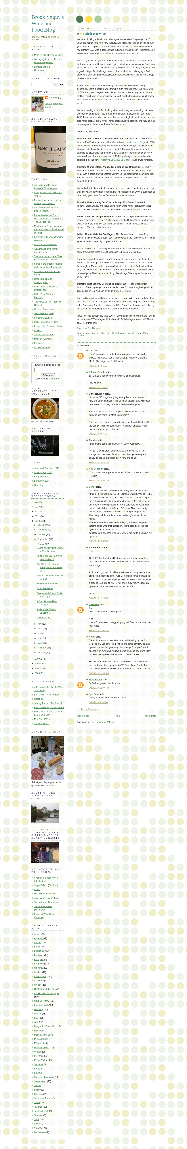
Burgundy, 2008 (42, 476)
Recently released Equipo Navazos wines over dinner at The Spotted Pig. (48, 218)
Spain (37, 1102)
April (40, 638)
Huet (114, 333)
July (39, 624)
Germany (38, 1009)
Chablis (38, 330)
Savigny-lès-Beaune (44, 334)
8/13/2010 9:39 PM (98, 541)
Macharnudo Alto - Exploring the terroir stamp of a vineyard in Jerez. (49, 229)
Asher (92, 636)
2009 (37, 659)
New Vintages (44, 617)
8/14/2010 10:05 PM (99, 630)
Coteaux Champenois (45, 309)
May (39, 633)
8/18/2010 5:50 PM (98, 702)
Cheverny (39, 980)
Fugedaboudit (91, 333)
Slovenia (38, 1094)
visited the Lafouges (137, 142)
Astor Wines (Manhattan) (46, 898)
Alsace (37, 934)
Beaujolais (39, 951)
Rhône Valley (40, 1060)
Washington (40, 1132)
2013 (37, 506)
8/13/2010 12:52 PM (99, 480)
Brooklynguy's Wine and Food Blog (47, 23)
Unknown (94, 604)
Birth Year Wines (95, 33)
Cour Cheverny (41, 1001)
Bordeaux (39, 955)
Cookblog (38, 699)
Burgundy (39, 963)
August (41, 544)
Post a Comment (89, 709)
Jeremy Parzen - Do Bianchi (48, 703)
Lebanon (38, 1030)
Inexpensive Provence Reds (48, 326)
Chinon (37, 985)
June (40, 628)
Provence (38, 1056)
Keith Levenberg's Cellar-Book (49, 707)
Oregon (38, 1052)
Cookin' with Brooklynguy (46, 993)
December (42, 525)
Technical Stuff (41, 1111)
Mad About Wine (42, 719)
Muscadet (39, 1039)
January (41, 652)
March (40, 643)
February (42, 647)
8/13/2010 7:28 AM (98, 387)
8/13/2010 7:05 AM (98, 366)
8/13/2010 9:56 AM (98, 434)
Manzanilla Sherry (43, 339)
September (43, 539)
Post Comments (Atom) (102, 722)
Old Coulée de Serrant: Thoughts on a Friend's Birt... (49, 567)
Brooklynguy (55, 97)
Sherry (37, 1090)
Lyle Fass (94, 694)
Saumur (38, 1073)
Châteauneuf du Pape (45, 989)
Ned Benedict (96, 469)
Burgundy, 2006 (42, 481)
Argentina (39, 938)
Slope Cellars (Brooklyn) (46, 885)
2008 (37, 663)
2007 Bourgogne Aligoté (46, 322)
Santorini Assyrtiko (43, 318)
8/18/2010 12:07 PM (99, 688)
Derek (92, 487)
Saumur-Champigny (44, 1077)
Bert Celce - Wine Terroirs (47, 694)
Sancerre (38, 1064)
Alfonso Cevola (97, 372)
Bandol (37, 946)
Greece (37, 1013)
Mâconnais (39, 1043)
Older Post (150, 716)
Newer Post (83, 716)
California (38, 968)
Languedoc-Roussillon (45, 1026)
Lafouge (122, 333)
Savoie (37, 1085)
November (42, 529)
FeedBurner (54, 378)
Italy (36, 1018)
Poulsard (38, 343)
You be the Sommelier (48, 583)
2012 (37, 511)
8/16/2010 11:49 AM (99, 673)
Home (117, 716)
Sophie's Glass (41, 723)
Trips (36, 1119)
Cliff (91, 350)
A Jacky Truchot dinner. (45, 244)
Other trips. (39, 485)
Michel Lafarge (134, 333)
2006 (37, 673)
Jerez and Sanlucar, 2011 (46, 468)
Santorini (38, 1068)
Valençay (38, 1123)
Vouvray (38, 1128)
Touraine (38, 1115)
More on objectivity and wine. (48, 55)
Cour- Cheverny (42, 347)
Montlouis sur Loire (43, 1035)
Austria (37, 942)
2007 (37, 668)
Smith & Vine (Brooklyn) (46, 902)
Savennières (40, 1081)
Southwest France (43, 1098)
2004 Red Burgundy (44, 313)
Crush (37, 889)
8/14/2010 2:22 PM (98, 598)
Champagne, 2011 (43, 472)
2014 (37, 502)
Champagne (40, 976)
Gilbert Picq (105, 333)
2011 (37, 516)
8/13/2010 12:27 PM (99, 462)
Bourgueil (38, 959)
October (41, 534)
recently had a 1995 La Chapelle (117, 160)
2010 (37, 521)
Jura (36, 1022)
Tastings (38, 1107)
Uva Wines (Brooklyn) (45, 893)
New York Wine (41, 1047)
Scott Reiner (95, 679)
